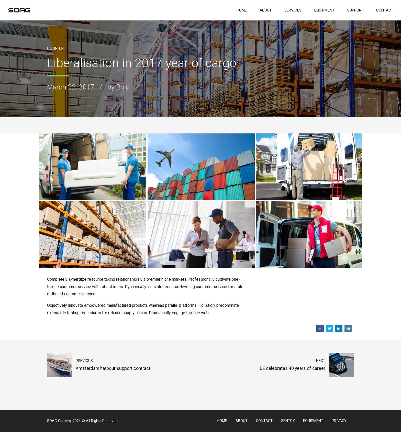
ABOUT (266, 10)
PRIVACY (339, 421)
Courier (55, 48)
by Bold (118, 87)
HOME (242, 10)
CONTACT (384, 10)
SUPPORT (355, 10)
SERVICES (293, 10)
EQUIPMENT (324, 10)
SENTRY (288, 421)
